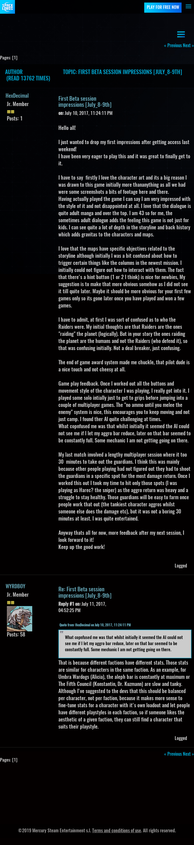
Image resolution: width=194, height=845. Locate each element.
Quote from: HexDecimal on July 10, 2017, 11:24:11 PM (95, 625)
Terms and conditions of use (116, 831)
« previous (173, 46)
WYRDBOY (15, 586)
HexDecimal (17, 96)
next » (188, 46)
